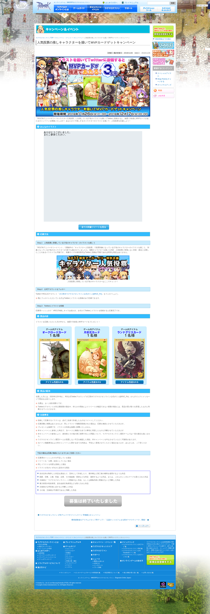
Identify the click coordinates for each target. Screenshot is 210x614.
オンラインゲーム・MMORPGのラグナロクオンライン (72, 2)
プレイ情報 (97, 567)
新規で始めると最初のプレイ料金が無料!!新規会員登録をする (160, 560)
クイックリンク (128, 542)
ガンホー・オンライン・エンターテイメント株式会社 (163, 585)
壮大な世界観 (42, 544)
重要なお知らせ (99, 561)
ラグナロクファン (112, 8)
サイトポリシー (66, 572)
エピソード (70, 548)
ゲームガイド (79, 8)
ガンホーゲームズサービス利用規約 (86, 572)
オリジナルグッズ (164, 85)
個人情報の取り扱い (130, 572)
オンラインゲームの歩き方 (132, 561)
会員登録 (41, 553)
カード (68, 555)
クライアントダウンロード (47, 555)
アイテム (69, 559)
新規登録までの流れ (163, 39)
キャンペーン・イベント (95, 8)
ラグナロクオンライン (44, 6)
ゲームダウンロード (45, 559)
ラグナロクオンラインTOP (44, 38)
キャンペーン (78, 38)
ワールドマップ (71, 563)
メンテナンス (98, 565)
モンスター (70, 557)
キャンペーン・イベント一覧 (104, 542)
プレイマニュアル (131, 3)
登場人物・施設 (71, 561)
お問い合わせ (147, 572)
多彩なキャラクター (45, 546)
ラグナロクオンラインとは (62, 8)
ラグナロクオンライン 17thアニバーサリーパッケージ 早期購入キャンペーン (68, 515)
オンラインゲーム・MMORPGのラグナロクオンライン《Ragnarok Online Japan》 (105, 578)
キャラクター (70, 551)
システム (69, 567)
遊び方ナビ (41, 567)
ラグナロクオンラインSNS (132, 548)
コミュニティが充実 (45, 548)
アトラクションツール (149, 9)
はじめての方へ (111, 3)
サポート (128, 8)
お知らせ (97, 563)
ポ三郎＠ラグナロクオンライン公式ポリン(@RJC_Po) (80, 294)
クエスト (69, 565)
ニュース (96, 559)
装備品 (68, 553)
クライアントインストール (47, 557)
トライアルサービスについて (48, 563)
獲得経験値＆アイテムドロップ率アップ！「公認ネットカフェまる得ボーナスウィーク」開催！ (110, 520)
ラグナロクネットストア (166, 9)
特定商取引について (111, 572)
